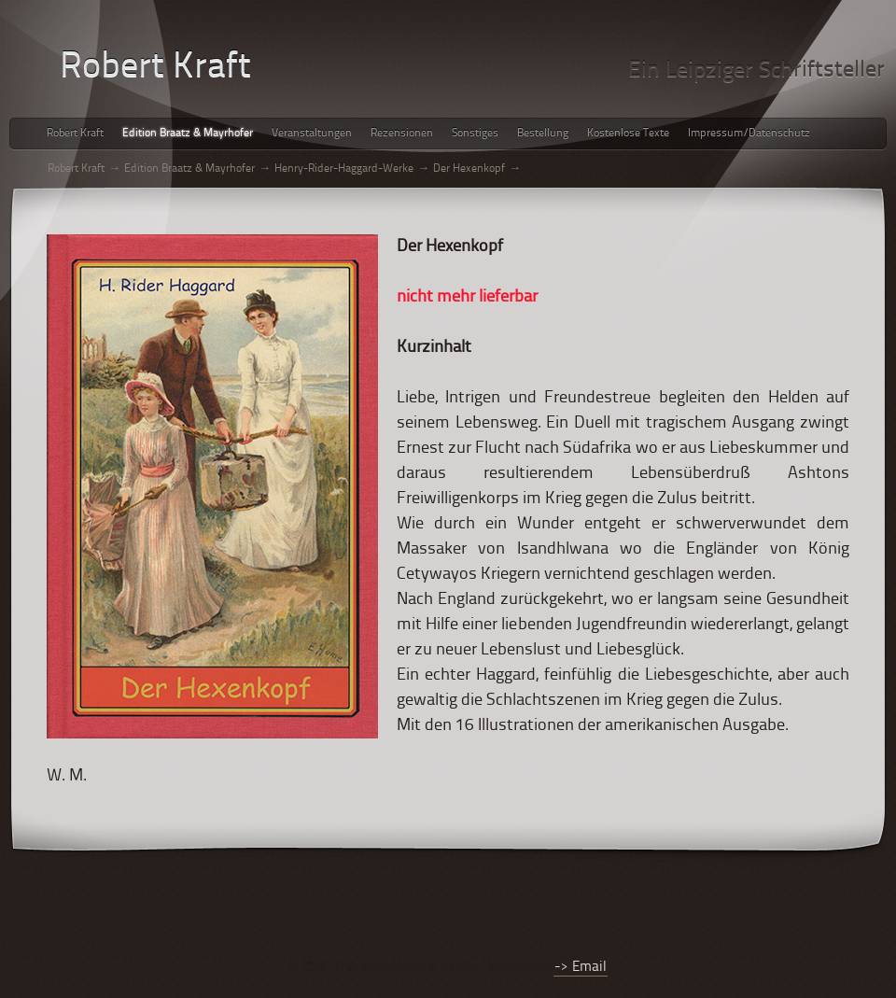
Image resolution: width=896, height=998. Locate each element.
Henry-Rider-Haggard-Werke (343, 169)
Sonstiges (475, 133)
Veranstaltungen (312, 133)
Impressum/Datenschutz (749, 133)
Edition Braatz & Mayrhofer (187, 133)
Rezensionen (402, 133)
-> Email (580, 968)
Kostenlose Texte (628, 133)
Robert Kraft (75, 133)
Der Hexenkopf (469, 169)
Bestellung (542, 133)
